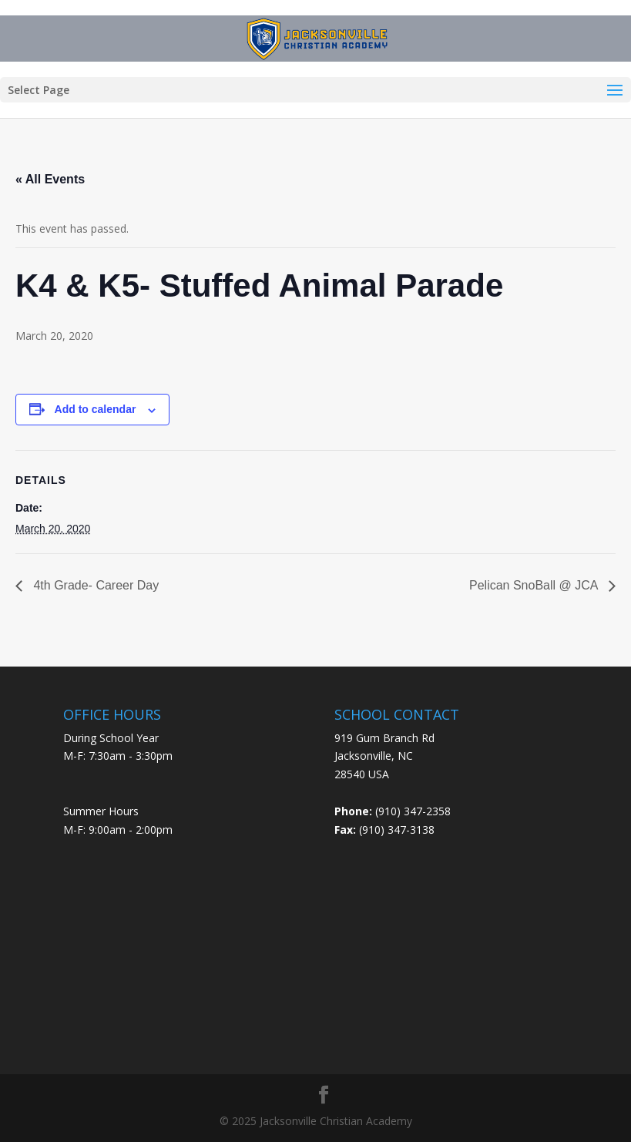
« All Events (50, 179)
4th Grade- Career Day (94, 585)
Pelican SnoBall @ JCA (535, 585)
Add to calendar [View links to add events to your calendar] (95, 409)
